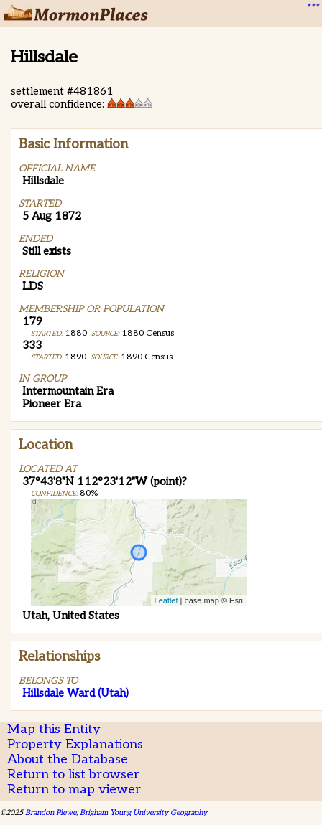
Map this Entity (54, 729)
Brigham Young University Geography (143, 812)
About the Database (67, 759)
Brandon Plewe (50, 812)
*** (311, 7)
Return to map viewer (74, 789)
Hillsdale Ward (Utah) (75, 693)
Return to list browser (73, 774)
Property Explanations (75, 744)
